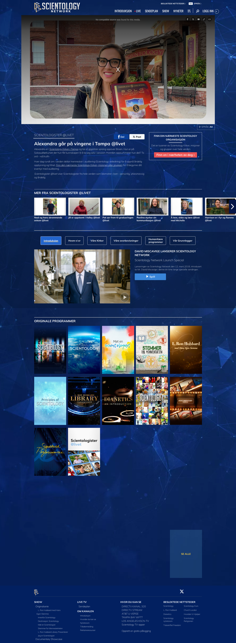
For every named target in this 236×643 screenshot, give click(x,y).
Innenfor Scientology (46, 615)
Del (121, 137)
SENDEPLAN (151, 11)
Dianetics (167, 612)
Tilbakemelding (86, 625)
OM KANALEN (85, 609)
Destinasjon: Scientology (48, 619)
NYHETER (178, 11)
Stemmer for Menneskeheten (50, 626)
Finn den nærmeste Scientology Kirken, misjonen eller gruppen (89, 165)
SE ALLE (186, 553)
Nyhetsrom (85, 621)
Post (137, 136)
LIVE (138, 11)
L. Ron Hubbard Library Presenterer (53, 630)
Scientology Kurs (191, 604)
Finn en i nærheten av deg (175, 155)
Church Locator (190, 608)
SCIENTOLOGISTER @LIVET (54, 135)
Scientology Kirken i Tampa (64, 149)
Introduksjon (85, 614)
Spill (150, 277)
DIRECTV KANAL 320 (134, 604)
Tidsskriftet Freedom (172, 623)
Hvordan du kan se (88, 617)
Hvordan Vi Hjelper (192, 612)
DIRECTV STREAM (132, 608)
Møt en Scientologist (46, 623)
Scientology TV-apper (133, 622)
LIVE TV (82, 600)
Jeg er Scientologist (46, 634)
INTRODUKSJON (123, 11)
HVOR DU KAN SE (130, 600)
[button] (232, 206)
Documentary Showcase (49, 637)
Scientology (168, 604)
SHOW (165, 11)
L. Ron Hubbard (170, 608)
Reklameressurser (87, 628)
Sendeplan (84, 604)
